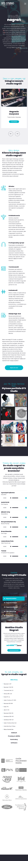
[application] (14, 497)
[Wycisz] (11, 498)
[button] (10, 133)
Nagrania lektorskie (11, 607)
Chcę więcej (14, 121)
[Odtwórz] (26, 498)
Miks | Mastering (10, 611)
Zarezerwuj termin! (14, 650)
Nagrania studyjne (10, 602)
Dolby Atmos (9, 615)
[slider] (15, 498)
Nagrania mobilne (10, 598)
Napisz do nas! (14, 367)
